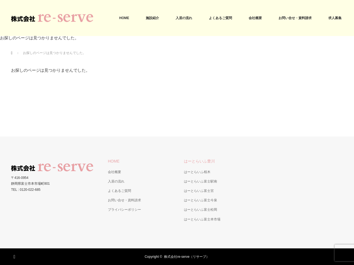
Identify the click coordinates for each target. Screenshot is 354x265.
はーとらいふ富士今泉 (200, 200)
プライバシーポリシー (124, 210)
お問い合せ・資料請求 (295, 18)
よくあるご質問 (220, 18)
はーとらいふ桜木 (197, 172)
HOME (124, 18)
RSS (15, 256)
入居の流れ (184, 18)
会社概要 (255, 18)
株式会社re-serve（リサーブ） (186, 257)
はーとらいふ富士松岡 (200, 210)
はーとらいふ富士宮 (199, 191)
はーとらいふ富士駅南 (200, 181)
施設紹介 (152, 18)
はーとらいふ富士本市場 (202, 219)
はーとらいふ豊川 (199, 161)
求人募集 (335, 18)
